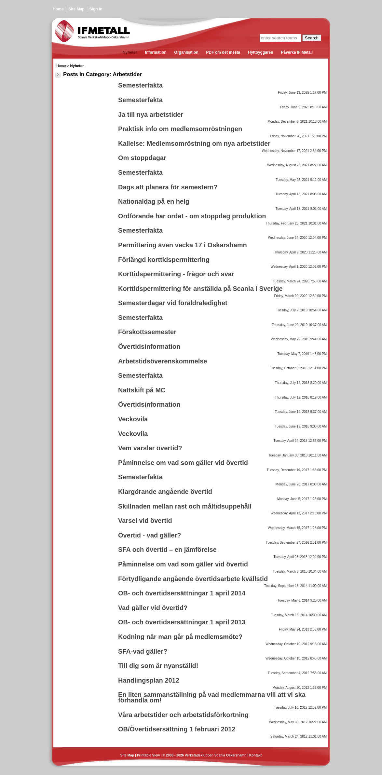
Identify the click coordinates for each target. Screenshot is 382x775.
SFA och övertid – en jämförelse (167, 549)
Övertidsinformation (149, 346)
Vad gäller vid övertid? (152, 607)
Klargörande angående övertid (165, 491)
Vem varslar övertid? (150, 448)
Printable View (148, 755)
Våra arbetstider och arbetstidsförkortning (183, 714)
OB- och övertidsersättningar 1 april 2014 (181, 593)
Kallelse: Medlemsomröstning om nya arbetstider (194, 143)
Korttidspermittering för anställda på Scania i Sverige (200, 288)
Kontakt (255, 755)
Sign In (95, 9)
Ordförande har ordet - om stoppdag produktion (192, 216)
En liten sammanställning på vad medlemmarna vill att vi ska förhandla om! (212, 697)
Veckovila (133, 419)
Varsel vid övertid (145, 520)
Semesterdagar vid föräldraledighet (172, 302)
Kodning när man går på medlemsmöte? (180, 636)
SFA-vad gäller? (142, 651)
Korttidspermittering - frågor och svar (176, 274)
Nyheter (77, 66)
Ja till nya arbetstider (150, 114)
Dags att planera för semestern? (168, 187)
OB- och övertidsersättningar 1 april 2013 (181, 622)
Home (58, 9)
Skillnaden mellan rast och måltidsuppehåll (185, 506)
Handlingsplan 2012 (148, 680)
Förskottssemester (147, 331)
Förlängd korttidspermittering (164, 259)
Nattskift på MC (142, 390)
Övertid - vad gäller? (149, 535)
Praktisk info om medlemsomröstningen (180, 128)
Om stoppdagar (142, 157)
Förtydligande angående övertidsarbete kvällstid (193, 578)
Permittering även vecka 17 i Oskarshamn (182, 245)
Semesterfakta (140, 85)
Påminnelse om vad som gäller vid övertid (183, 462)
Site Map (76, 9)
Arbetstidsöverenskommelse (162, 361)
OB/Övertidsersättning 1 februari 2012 (176, 729)
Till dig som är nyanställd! (158, 665)
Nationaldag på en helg (153, 201)
